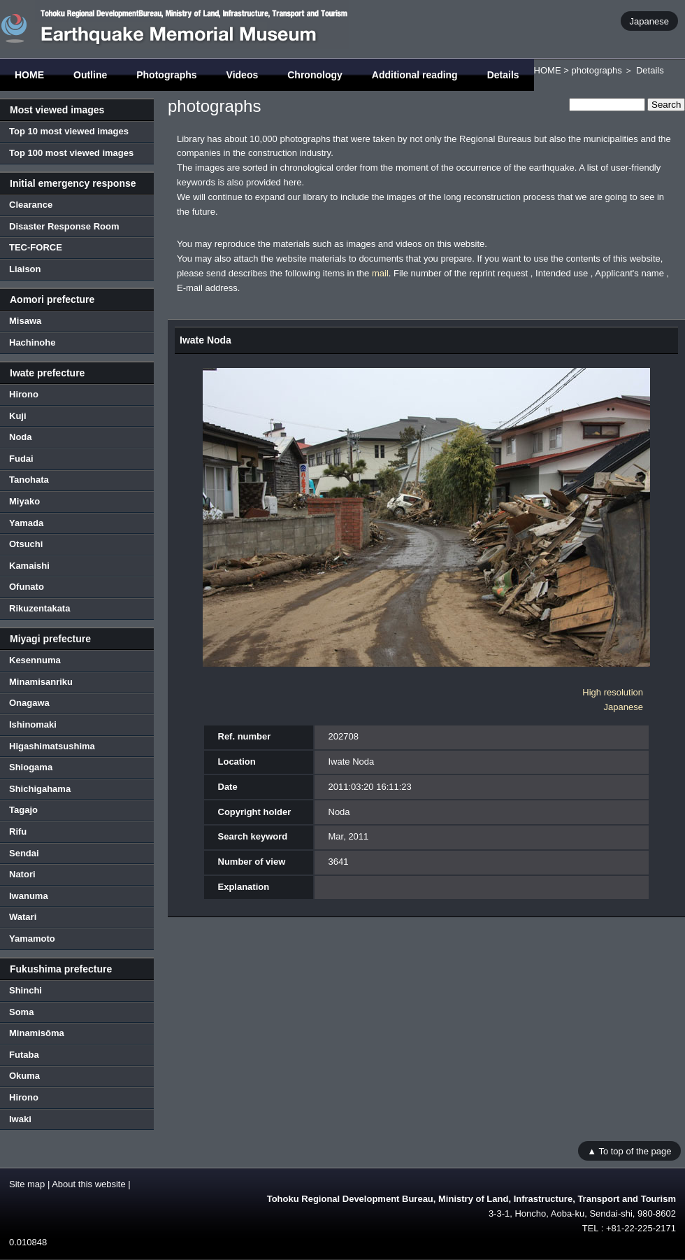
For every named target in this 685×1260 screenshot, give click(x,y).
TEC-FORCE (35, 247)
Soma (21, 1012)
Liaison (25, 269)
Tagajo (23, 810)
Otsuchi (26, 544)
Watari (22, 917)
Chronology (314, 74)
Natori (22, 874)
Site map (27, 1184)
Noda (20, 437)
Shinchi (25, 990)
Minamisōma (36, 1033)
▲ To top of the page (629, 1150)
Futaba (24, 1054)
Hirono (23, 394)
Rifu (18, 831)
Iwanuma (28, 896)
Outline (90, 74)
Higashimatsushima (52, 746)
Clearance (30, 204)
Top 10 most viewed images (69, 131)
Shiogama (30, 767)
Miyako (24, 501)
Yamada (26, 523)
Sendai (24, 853)
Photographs (166, 74)
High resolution (612, 692)
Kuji (18, 416)
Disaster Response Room (64, 226)
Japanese (649, 20)
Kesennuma (35, 660)
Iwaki (20, 1119)
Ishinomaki (33, 724)
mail (380, 273)
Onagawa (29, 703)
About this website (89, 1184)
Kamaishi (29, 565)
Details (503, 74)
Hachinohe (32, 342)
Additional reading (415, 74)
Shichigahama (40, 789)
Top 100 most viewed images (71, 153)
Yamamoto (32, 938)
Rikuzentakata (39, 608)
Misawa (25, 321)
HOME (29, 74)
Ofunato (26, 586)
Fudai (21, 458)
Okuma (24, 1075)
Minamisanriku (41, 682)
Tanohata (29, 479)
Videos (242, 74)
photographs (596, 70)
